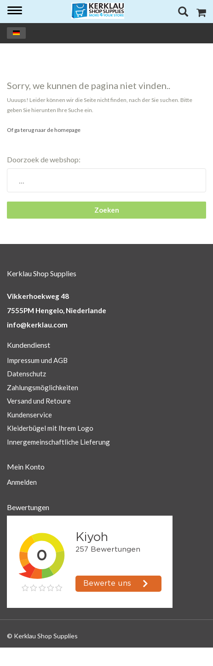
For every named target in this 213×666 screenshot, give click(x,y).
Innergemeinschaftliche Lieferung (58, 442)
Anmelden (22, 482)
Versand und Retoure (39, 401)
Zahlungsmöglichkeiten (42, 387)
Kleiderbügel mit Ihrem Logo (50, 428)
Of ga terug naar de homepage (44, 129)
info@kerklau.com (37, 325)
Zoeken (106, 210)
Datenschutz (26, 373)
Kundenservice (29, 414)
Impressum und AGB (37, 360)
